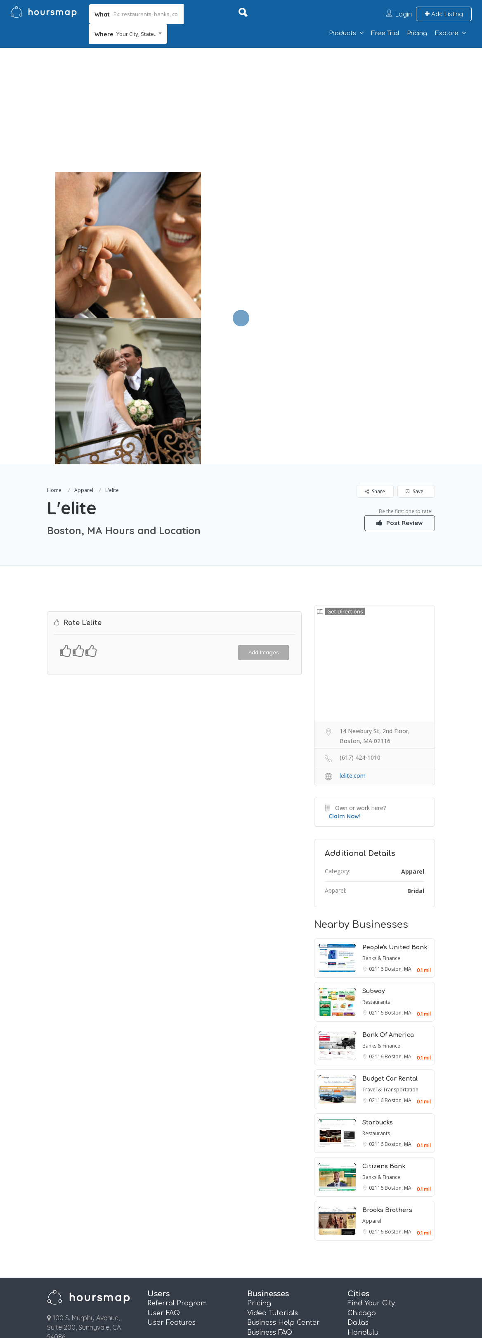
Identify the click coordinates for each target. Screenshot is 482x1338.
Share (375, 345)
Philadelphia (368, 1235)
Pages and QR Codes (283, 1245)
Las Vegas (364, 1206)
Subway (373, 845)
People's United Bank (394, 801)
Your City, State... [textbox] (137, 34)
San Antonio (368, 1255)
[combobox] (128, 33)
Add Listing (444, 14)
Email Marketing (275, 1216)
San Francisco (371, 1265)
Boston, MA (398, 822)
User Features (171, 1176)
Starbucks (377, 976)
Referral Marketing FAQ (287, 1196)
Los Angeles (367, 1216)
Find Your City (371, 1157)
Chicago (361, 1167)
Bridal (415, 745)
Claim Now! (344, 670)
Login (403, 14)
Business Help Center (283, 1176)
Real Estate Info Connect (289, 1206)
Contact (306, 1298)
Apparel (83, 343)
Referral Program (177, 1157)
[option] (127, 245)
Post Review (396, 376)
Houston (362, 1196)
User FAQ (163, 1167)
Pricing (417, 33)
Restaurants (376, 855)
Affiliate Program (380, 1298)
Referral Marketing (279, 1226)
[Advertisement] (241, 110)
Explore (446, 33)
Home (54, 343)
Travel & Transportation (390, 943)
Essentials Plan (272, 1255)
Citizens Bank (383, 1020)
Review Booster (273, 1235)
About (250, 1298)
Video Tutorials (272, 1167)
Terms (140, 1298)
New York (363, 1226)
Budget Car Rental (390, 932)
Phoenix (361, 1245)
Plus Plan (262, 1265)
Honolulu (362, 1186)
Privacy (195, 1298)
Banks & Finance (381, 811)
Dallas (358, 1176)
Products (342, 33)
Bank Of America (388, 889)
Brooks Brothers (387, 1064)
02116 (377, 822)
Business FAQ (269, 1186)
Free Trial (385, 33)
